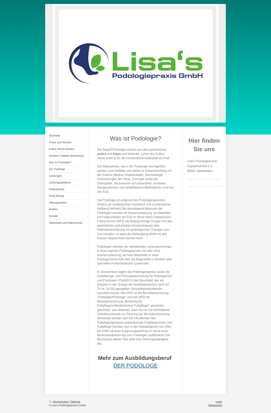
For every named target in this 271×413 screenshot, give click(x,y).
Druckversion (59, 401)
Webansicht (215, 405)
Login (219, 401)
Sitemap (75, 401)
